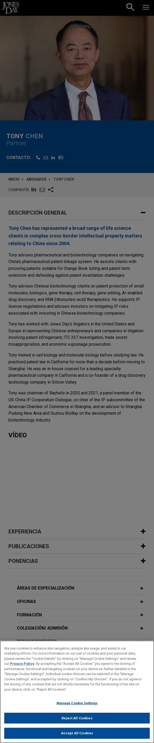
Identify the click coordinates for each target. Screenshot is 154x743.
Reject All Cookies (77, 721)
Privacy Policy (22, 667)
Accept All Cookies (77, 736)
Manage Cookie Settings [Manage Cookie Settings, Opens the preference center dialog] (77, 706)
